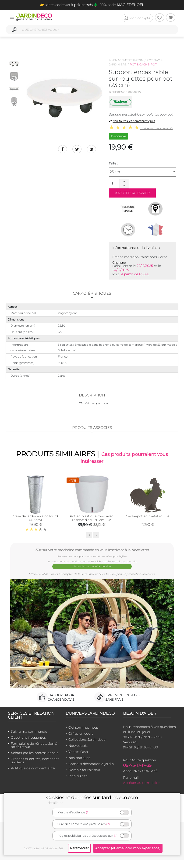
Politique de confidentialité (33, 768)
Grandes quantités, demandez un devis (35, 760)
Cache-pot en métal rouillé (147, 516)
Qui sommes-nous (83, 727)
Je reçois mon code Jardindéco (92, 566)
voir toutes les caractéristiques (132, 121)
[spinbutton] (118, 183)
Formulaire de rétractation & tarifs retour (34, 744)
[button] (124, 181)
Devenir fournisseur (84, 769)
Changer (119, 262)
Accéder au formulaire (141, 782)
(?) (87, 812)
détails (56, 803)
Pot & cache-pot (143, 64)
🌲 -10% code (118, 5)
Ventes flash (78, 751)
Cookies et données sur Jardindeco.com (92, 797)
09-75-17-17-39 (137, 765)
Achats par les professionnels (34, 752)
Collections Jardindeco (87, 739)
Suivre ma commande (29, 731)
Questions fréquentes (28, 737)
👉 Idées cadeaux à (66, 5)
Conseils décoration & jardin (91, 763)
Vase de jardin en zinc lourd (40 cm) (35, 518)
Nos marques (79, 757)
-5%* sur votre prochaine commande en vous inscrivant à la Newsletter (92, 550)
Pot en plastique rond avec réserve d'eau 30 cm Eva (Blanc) (91, 520)
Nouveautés (78, 745)
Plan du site (78, 775)
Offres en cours (80, 733)
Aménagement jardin (126, 60)
